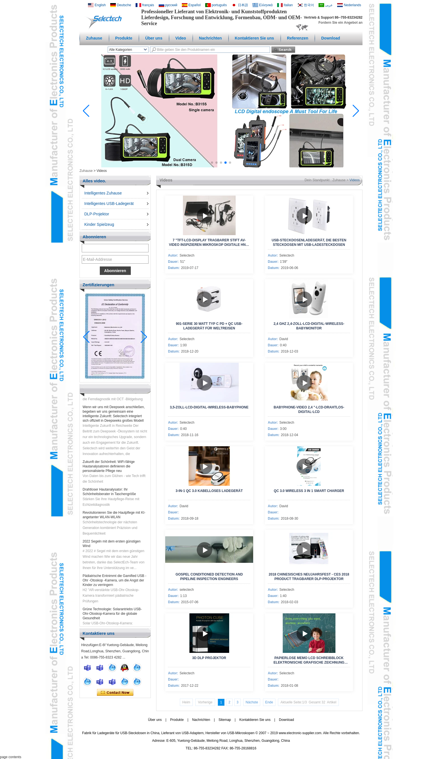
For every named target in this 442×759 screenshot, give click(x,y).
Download (330, 38)
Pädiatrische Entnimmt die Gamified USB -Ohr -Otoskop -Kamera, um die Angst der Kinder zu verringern (114, 582)
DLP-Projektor (96, 214)
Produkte (123, 38)
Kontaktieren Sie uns (254, 38)
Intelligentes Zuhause (103, 193)
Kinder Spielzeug (99, 224)
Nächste (252, 702)
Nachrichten (210, 38)
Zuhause (94, 38)
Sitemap (224, 720)
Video (180, 38)
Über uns (153, 38)
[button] (212, 162)
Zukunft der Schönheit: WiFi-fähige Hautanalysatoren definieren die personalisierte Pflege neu (109, 468)
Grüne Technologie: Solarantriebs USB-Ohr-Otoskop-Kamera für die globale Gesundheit (112, 615)
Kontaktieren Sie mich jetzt (115, 692)
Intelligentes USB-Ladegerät (109, 203)
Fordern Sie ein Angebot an (341, 23)
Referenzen (297, 38)
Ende (269, 702)
